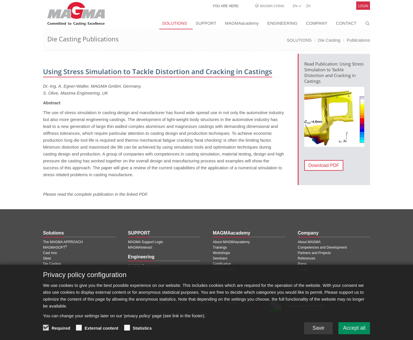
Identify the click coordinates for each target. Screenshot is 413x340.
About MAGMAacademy (231, 242)
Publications (358, 40)
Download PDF (323, 165)
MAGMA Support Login (145, 242)
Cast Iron (50, 253)
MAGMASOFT (55, 247)
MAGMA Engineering (144, 266)
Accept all (354, 333)
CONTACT (346, 23)
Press (302, 264)
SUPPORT (206, 23)
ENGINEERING (282, 23)
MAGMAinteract (140, 247)
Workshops (221, 253)
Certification (222, 264)
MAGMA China (272, 6)
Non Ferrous (52, 270)
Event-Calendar (225, 270)
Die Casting (329, 40)
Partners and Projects (314, 253)
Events (303, 270)
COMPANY (317, 23)
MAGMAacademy (242, 23)
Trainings (220, 247)
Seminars (220, 258)
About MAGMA (309, 242)
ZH (308, 6)
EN (297, 6)
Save (318, 333)
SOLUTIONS (174, 23)
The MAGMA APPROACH (63, 242)
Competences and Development (322, 247)
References (306, 258)
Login (363, 5)
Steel (47, 258)
